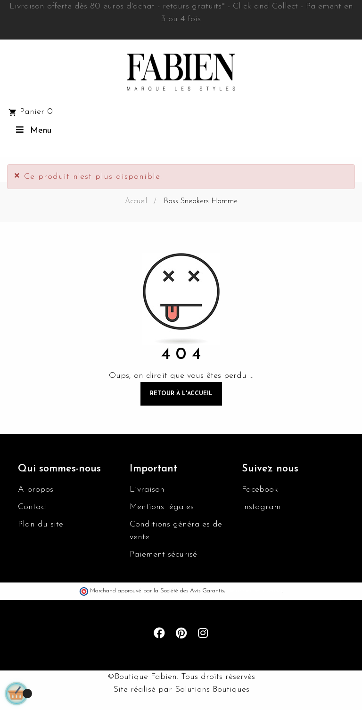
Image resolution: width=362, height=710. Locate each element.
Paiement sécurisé (163, 554)
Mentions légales (162, 507)
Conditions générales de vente (176, 531)
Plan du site (40, 524)
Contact (33, 507)
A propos (35, 489)
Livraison (147, 489)
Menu (32, 130)
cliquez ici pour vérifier (254, 591)
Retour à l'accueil (181, 394)
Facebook (260, 489)
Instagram (261, 507)
